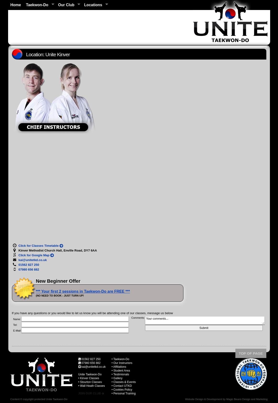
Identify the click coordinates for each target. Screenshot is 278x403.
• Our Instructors (121, 363)
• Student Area (120, 370)
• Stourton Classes (90, 382)
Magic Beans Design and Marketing (247, 399)
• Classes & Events (123, 382)
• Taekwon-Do (120, 359)
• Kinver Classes (88, 378)
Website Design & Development (203, 399)
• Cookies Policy (121, 389)
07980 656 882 (91, 363)
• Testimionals (120, 374)
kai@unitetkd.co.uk (93, 366)
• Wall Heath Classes (91, 386)
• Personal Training (123, 393)
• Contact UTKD (121, 386)
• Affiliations (118, 366)
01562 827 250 (91, 359)
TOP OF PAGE (251, 353)
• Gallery (116, 378)
